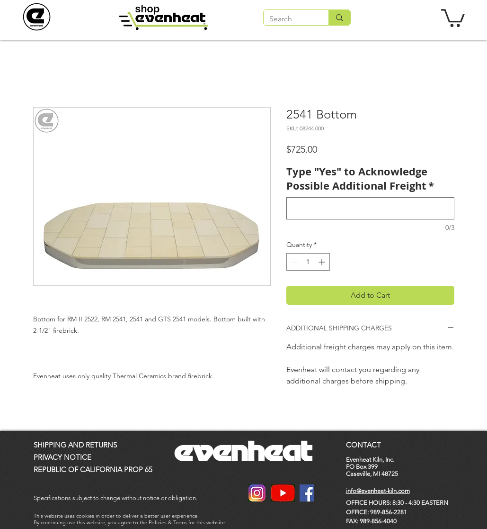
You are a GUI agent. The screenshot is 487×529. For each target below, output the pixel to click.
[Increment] (322, 262)
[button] (453, 17)
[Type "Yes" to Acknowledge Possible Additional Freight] (370, 208)
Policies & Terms (168, 522)
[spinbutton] (308, 262)
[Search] (289, 19)
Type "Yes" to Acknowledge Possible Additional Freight (360, 178)
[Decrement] (294, 262)
